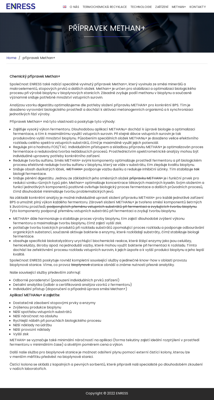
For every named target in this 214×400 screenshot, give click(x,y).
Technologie (141, 7)
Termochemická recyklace (105, 7)
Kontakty (198, 7)
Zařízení (161, 7)
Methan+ (179, 7)
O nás (74, 7)
